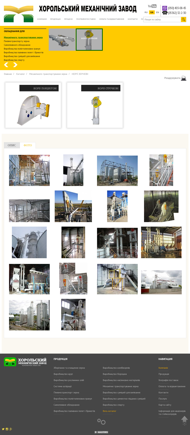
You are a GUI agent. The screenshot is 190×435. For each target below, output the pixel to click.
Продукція (164, 373)
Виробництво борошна (115, 373)
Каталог (20, 73)
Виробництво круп (63, 373)
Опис (12, 145)
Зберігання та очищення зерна (69, 367)
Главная (8, 73)
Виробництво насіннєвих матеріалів (121, 380)
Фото (28, 145)
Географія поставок (168, 380)
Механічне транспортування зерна (120, 386)
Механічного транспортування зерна (23, 37)
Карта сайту (165, 404)
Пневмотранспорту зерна (16, 41)
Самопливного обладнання (17, 44)
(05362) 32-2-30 (177, 12)
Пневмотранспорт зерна (66, 392)
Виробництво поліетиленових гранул (73, 398)
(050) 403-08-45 (177, 8)
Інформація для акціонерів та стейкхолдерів (172, 412)
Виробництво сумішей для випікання (121, 392)
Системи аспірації (63, 386)
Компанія (163, 367)
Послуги (163, 398)
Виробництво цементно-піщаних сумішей (124, 398)
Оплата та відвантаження (172, 386)
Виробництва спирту (14, 60)
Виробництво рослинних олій (69, 380)
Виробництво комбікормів (116, 367)
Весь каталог (109, 410)
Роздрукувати (175, 78)
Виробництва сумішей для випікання (22, 56)
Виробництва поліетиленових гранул (22, 48)
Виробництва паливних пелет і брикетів (23, 52)
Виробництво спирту (113, 404)
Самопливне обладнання (66, 404)
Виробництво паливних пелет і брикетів (74, 410)
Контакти (163, 392)
